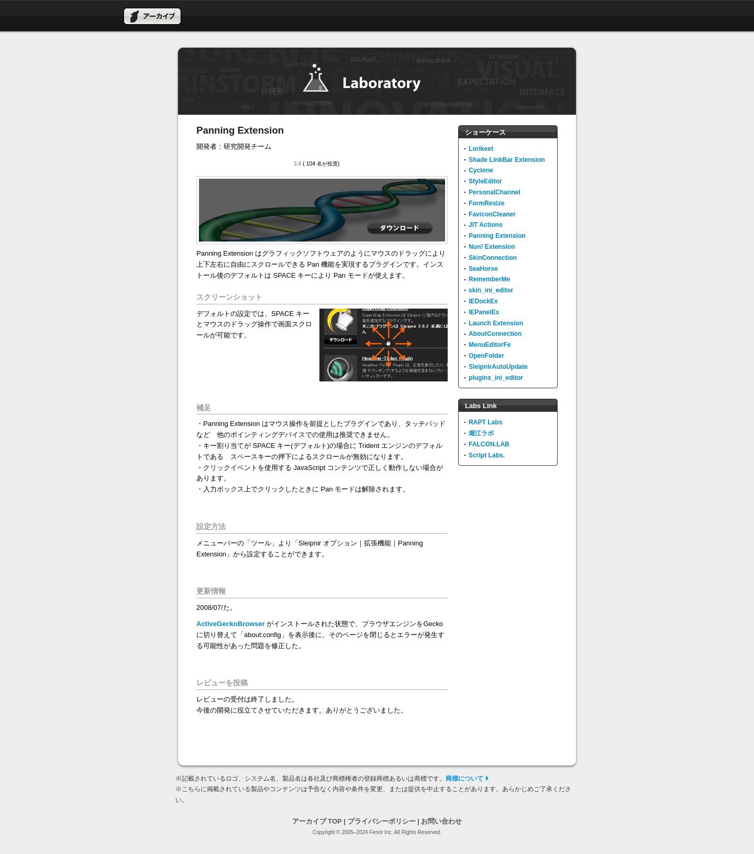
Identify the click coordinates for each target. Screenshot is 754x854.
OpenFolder (486, 355)
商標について (464, 778)
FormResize (486, 203)
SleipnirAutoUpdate (498, 366)
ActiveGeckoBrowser (230, 624)
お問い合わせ (441, 821)
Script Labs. (487, 455)
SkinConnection (493, 257)
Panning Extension (497, 235)
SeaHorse (483, 268)
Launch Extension (496, 323)
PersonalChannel (494, 192)
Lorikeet (481, 148)
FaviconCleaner (492, 214)
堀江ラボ (481, 433)
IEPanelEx (484, 312)
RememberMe (489, 279)
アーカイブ (152, 16)
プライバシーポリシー (382, 821)
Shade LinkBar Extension (507, 159)
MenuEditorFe (490, 344)
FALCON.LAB (489, 444)
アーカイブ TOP (317, 821)
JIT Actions (486, 224)
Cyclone (481, 170)
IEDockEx (483, 301)
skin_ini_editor (491, 290)
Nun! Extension (492, 246)
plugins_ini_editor (496, 377)
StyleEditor (485, 181)
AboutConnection (495, 333)
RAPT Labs (485, 422)
